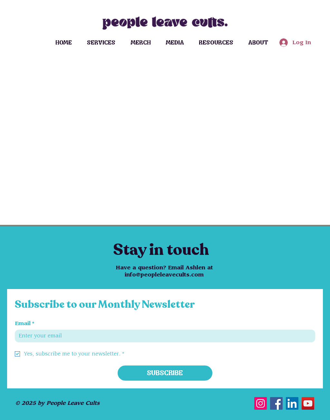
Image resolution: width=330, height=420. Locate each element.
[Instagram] (260, 403)
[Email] (163, 336)
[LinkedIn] (292, 403)
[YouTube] (308, 403)
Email (24, 323)
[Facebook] (276, 403)
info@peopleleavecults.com (164, 274)
